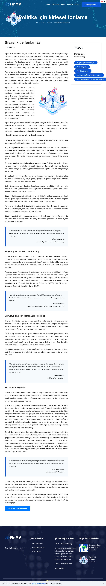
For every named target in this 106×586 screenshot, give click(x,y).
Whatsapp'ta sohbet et (16, 508)
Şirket (76, 4)
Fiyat (63, 4)
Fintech (70, 4)
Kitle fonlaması (37, 543)
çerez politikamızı (39, 583)
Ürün (48, 4)
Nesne (49, 23)
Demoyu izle (59, 568)
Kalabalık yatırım (38, 547)
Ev (37, 23)
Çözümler (56, 4)
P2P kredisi (36, 551)
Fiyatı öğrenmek (91, 4)
